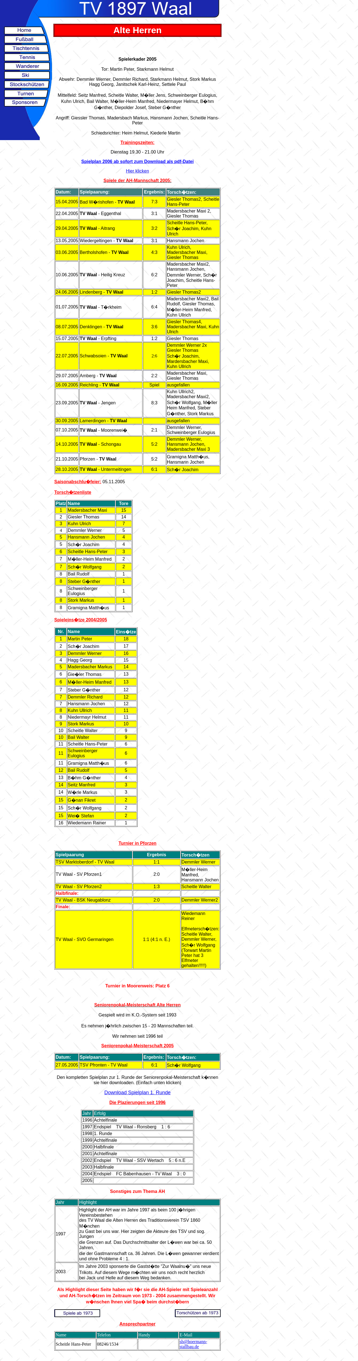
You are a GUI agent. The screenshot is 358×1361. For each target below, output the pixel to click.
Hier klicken (137, 171)
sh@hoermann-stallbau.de (193, 1344)
